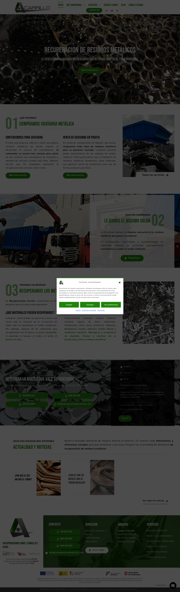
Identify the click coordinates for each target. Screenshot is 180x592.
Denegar (90, 305)
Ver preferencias (111, 305)
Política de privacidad (89, 310)
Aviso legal (101, 310)
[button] (119, 282)
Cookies (78, 310)
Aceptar (69, 305)
